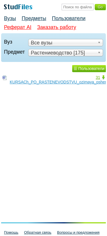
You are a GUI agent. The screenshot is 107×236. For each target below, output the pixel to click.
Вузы (10, 18)
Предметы (34, 18)
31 (98, 77)
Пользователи (68, 18)
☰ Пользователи (89, 68)
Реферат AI (17, 27)
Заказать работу (56, 27)
